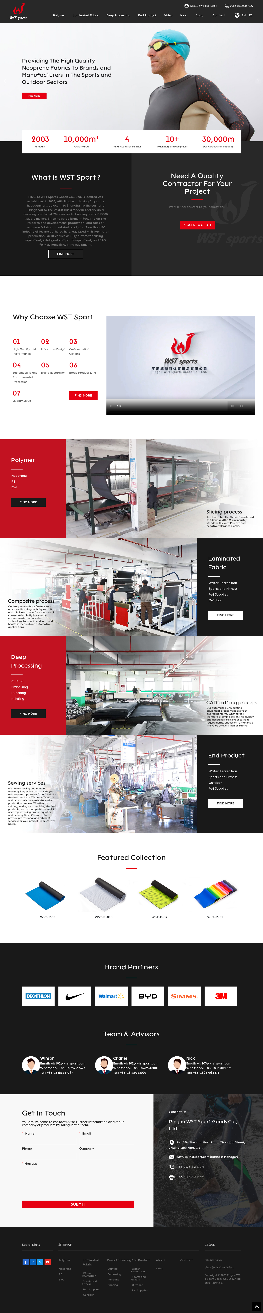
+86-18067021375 (218, 1068)
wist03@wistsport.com (214, 1063)
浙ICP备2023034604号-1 (219, 1267)
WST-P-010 (159, 917)
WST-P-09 (215, 917)
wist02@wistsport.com (141, 1063)
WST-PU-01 (48, 917)
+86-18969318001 (145, 1068)
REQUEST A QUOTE (197, 225)
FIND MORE (65, 254)
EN (244, 15)
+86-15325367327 (72, 1068)
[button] (5, 81)
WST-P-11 (103, 917)
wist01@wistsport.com (68, 1063)
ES (251, 15)
